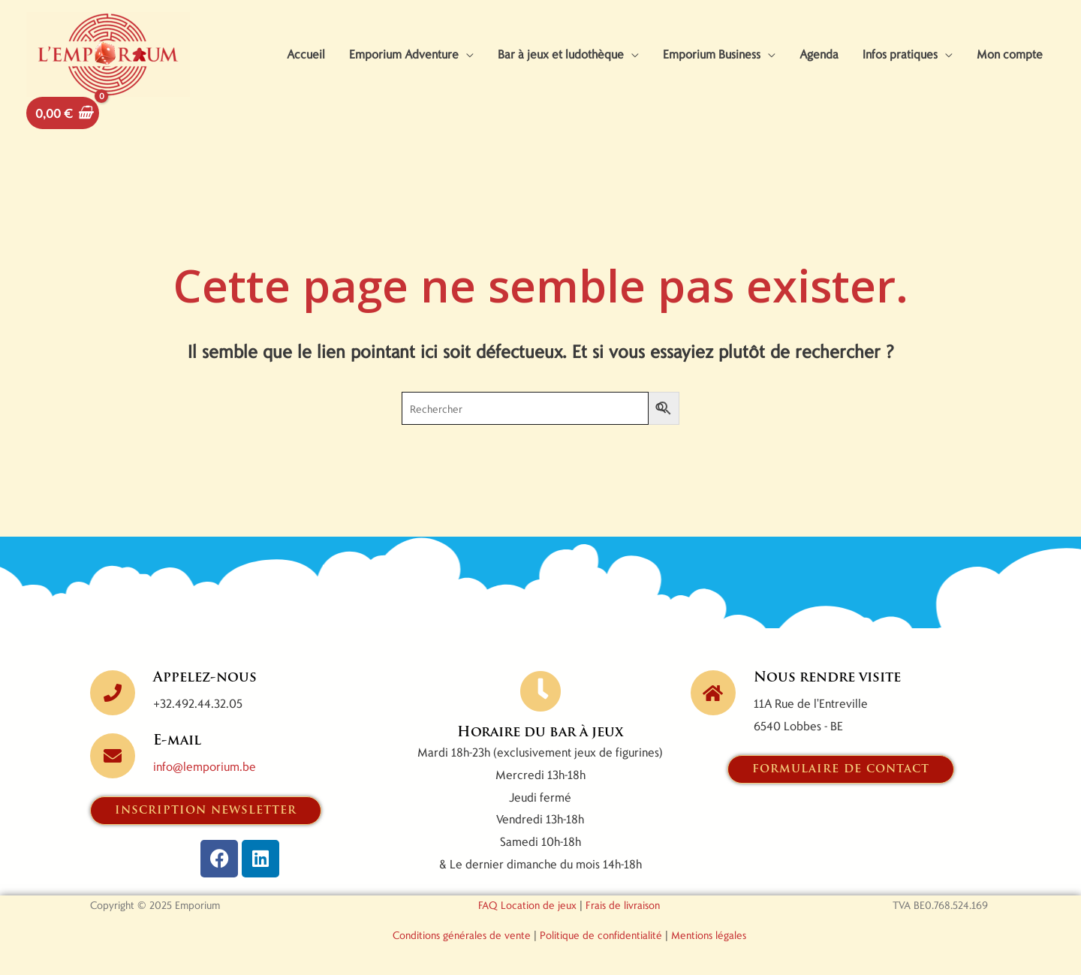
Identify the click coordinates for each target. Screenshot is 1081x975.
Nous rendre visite (827, 678)
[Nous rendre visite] (713, 692)
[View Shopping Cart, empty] (62, 113)
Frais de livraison (623, 905)
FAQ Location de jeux (527, 905)
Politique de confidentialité (601, 935)
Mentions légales (708, 935)
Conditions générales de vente (462, 935)
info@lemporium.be (204, 766)
